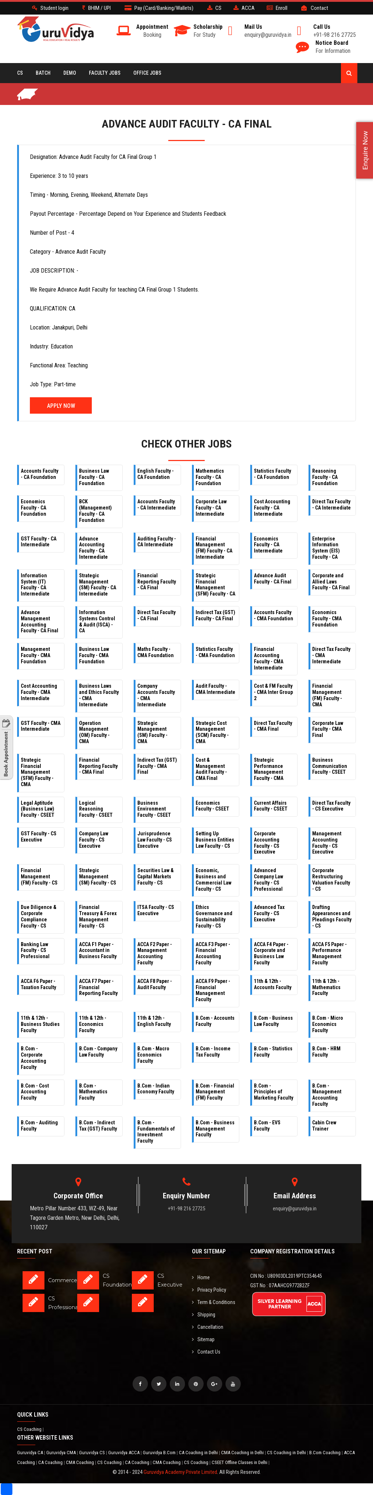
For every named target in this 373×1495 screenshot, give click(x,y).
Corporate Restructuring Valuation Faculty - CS (331, 879)
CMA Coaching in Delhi (243, 1452)
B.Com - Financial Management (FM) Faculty (215, 1092)
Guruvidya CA (30, 1452)
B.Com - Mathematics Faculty (93, 1092)
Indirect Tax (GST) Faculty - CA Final (215, 615)
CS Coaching (30, 1429)
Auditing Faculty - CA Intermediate (156, 542)
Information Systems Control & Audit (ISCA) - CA (97, 621)
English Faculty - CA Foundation (155, 474)
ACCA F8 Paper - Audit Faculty (154, 984)
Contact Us (206, 1352)
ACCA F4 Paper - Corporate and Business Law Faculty (271, 953)
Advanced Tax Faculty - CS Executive (269, 913)
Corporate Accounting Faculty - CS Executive (266, 843)
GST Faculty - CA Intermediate (38, 542)
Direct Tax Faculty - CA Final (156, 615)
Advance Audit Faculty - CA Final (272, 579)
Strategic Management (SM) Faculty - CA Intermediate (97, 585)
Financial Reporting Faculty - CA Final (156, 582)
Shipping (203, 1315)
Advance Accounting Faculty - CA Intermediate (93, 548)
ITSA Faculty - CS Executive (155, 910)
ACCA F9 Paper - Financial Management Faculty (213, 990)
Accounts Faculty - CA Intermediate (156, 505)
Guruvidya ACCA (124, 1452)
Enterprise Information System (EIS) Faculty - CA (326, 548)
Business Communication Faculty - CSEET (329, 766)
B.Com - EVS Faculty (267, 1126)
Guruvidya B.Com (160, 1452)
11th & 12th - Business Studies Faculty (40, 1024)
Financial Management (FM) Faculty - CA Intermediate (214, 548)
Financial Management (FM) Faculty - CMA (327, 695)
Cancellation (207, 1327)
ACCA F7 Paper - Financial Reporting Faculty (98, 987)
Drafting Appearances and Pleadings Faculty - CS (332, 916)
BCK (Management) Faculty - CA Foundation (95, 511)
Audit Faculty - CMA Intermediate (215, 689)
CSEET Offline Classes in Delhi (240, 1462)
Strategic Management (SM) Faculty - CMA (152, 732)
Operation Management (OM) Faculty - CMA (94, 732)
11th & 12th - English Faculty (154, 1021)
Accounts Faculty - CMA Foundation (273, 615)
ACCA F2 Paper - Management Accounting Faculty (154, 953)
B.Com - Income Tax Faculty (213, 1052)
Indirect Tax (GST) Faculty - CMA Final (157, 766)
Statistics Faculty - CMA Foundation (215, 652)
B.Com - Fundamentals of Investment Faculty (156, 1132)
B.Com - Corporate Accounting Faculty (33, 1058)
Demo (69, 73)
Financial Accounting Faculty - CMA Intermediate (268, 658)
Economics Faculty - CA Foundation (33, 508)
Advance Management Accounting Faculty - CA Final (39, 621)
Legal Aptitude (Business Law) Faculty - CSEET (37, 809)
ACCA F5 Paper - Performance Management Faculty (329, 953)
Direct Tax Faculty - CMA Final (273, 726)
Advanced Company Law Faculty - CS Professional (268, 879)
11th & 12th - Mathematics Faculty (326, 987)
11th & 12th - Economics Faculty (92, 1024)
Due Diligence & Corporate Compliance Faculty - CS (38, 916)
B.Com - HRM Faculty (326, 1052)
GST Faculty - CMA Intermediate (40, 726)
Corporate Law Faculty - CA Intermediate (211, 508)
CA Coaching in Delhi (199, 1452)
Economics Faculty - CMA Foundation (327, 618)
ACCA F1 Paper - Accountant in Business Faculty (98, 950)
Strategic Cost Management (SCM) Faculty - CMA (212, 732)
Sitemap (203, 1339)
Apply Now (61, 405)
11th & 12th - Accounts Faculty (272, 984)
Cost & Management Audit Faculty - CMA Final (211, 769)
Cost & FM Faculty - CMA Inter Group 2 (273, 692)
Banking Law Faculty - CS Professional (35, 950)
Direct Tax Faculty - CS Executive (331, 806)
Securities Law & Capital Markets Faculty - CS (155, 876)
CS (20, 73)
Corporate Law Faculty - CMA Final (327, 729)
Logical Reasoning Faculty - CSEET (96, 809)
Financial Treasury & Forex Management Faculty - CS (98, 916)
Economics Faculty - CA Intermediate (268, 545)
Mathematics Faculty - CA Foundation (210, 477)
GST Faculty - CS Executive (38, 837)
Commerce (62, 1280)
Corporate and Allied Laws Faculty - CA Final (331, 582)
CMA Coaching (80, 1462)
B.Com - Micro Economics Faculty (327, 1024)
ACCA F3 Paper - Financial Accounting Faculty (213, 953)
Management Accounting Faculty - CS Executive (326, 843)
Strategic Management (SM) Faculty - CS (97, 876)
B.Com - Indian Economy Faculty (155, 1089)
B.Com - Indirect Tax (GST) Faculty (98, 1126)
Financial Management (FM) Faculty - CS (39, 876)
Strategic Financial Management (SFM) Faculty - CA (215, 585)
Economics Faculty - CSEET (212, 806)
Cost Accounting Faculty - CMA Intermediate (39, 692)
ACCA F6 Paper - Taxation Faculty (38, 984)
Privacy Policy (209, 1290)
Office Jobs (147, 73)
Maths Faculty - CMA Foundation (155, 652)
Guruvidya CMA (61, 1452)
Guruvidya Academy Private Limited (180, 1472)
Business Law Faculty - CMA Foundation (94, 655)
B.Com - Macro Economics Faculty (153, 1055)
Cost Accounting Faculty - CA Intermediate (272, 508)
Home (201, 1277)
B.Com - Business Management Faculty (215, 1129)
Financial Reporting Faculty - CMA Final (98, 766)
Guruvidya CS (92, 1452)
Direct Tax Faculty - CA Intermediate (331, 505)
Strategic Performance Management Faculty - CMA (268, 769)
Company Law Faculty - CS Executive (93, 840)
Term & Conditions (213, 1302)
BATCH (43, 73)
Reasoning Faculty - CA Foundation (325, 477)
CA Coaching (51, 1462)
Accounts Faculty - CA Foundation (39, 474)
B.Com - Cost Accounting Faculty (35, 1092)
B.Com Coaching (325, 1452)
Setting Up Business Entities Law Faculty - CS (215, 840)
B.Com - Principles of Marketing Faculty (273, 1092)
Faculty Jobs (105, 73)
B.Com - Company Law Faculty (98, 1052)
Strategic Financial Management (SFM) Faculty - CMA (37, 772)
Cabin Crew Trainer (324, 1126)
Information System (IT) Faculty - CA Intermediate (35, 585)
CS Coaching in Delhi (287, 1452)
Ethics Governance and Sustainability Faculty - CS (214, 916)
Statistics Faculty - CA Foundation (272, 474)
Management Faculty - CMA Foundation (35, 655)
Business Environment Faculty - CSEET (154, 809)
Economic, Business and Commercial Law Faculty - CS (213, 879)
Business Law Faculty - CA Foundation (94, 477)
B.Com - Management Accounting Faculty (326, 1095)
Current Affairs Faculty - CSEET (270, 806)
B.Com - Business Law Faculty (273, 1021)
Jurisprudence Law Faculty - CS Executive (154, 840)
